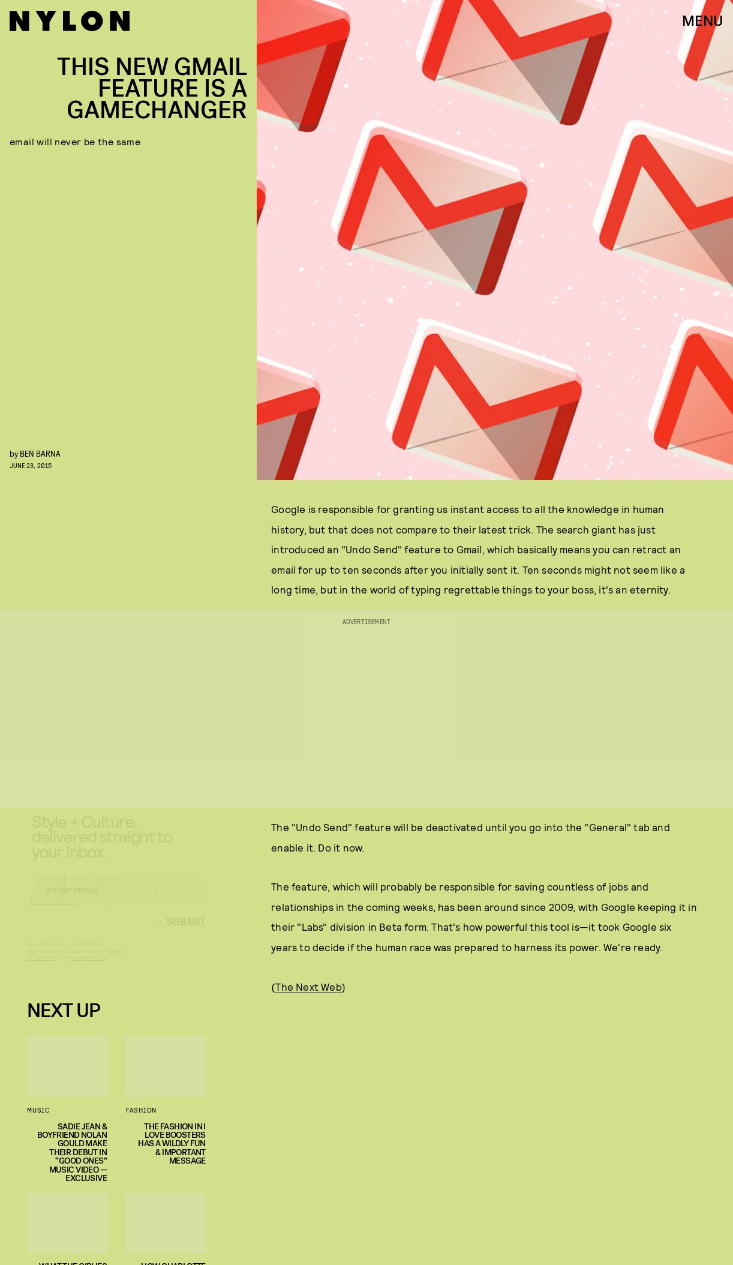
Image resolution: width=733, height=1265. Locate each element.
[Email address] (116, 900)
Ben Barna (40, 453)
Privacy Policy (87, 968)
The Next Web (308, 987)
